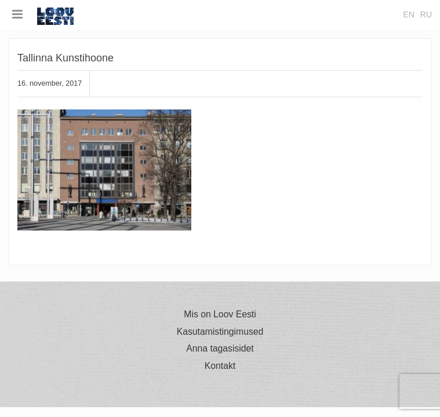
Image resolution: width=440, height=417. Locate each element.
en (408, 14)
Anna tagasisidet (219, 348)
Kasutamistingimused (220, 331)
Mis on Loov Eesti (220, 314)
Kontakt (220, 366)
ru (426, 14)
